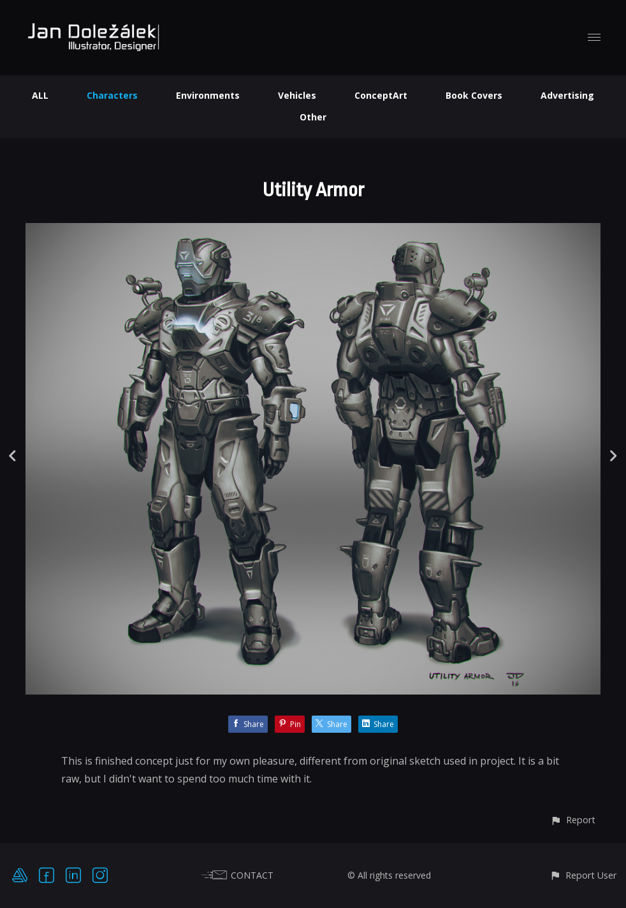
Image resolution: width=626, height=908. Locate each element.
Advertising (567, 95)
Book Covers (474, 95)
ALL (40, 95)
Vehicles (297, 95)
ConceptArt (380, 95)
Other (313, 117)
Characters (112, 95)
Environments (208, 95)
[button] (573, 820)
